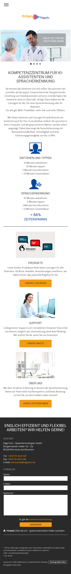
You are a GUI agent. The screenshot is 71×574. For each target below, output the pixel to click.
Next (66, 45)
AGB (14, 562)
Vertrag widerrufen (58, 562)
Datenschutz (22, 562)
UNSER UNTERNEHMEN (35, 403)
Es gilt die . (35, 519)
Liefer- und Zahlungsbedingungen (16, 553)
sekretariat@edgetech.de (23, 462)
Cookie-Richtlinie (34, 562)
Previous (4, 45)
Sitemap (44, 562)
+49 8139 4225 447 (17, 455)
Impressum (7, 562)
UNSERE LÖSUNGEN (35, 283)
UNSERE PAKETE (35, 343)
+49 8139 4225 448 (17, 459)
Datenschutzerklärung (40, 519)
